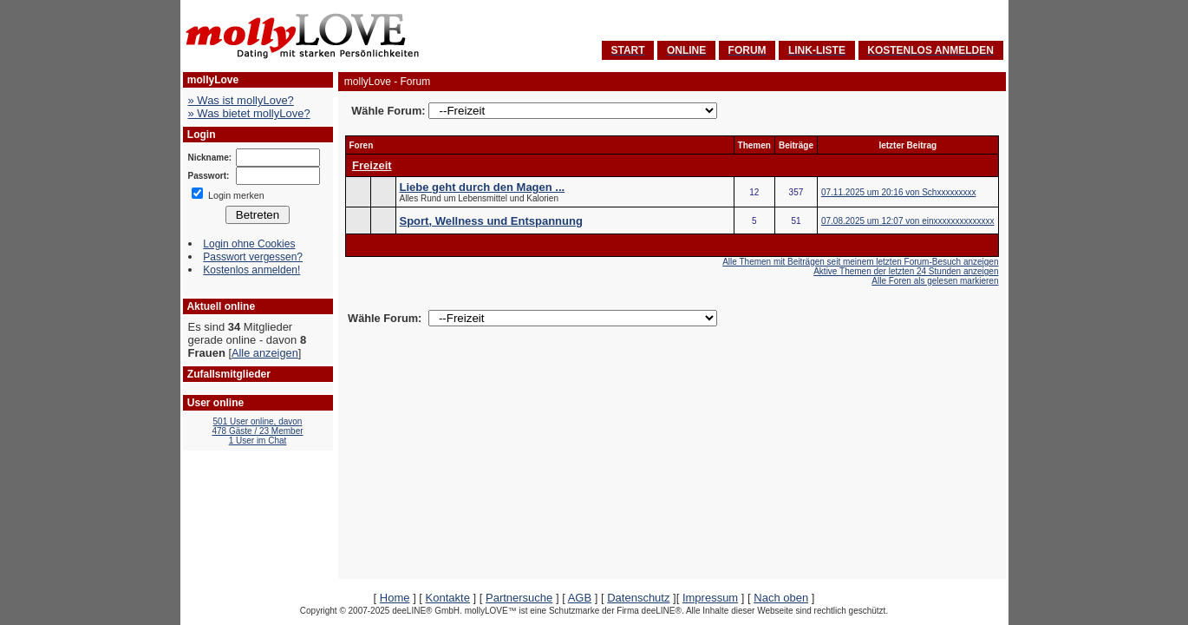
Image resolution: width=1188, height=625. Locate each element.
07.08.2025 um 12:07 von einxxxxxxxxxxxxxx (908, 221)
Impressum (710, 597)
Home (395, 597)
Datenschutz (638, 597)
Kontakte (448, 597)
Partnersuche (519, 597)
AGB (579, 597)
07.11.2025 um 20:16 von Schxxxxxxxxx (898, 192)
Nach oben (781, 597)
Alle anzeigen (265, 352)
